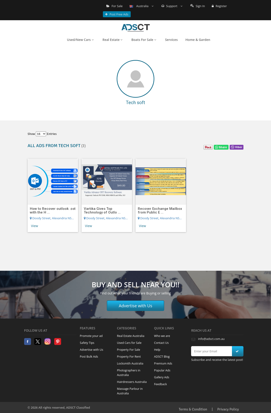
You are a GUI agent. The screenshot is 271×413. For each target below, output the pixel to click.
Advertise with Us (135, 305)
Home (135, 28)
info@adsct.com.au (211, 339)
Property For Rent (129, 357)
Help (157, 350)
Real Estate (112, 39)
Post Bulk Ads (89, 357)
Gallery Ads (161, 377)
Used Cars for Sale (129, 343)
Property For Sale (128, 350)
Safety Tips (87, 343)
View (34, 226)
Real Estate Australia (130, 336)
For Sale (114, 6)
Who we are (162, 336)
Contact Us (161, 343)
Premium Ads (163, 363)
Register (219, 6)
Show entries (42, 133)
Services (171, 39)
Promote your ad (91, 336)
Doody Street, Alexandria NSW (52, 218)
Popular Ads (162, 370)
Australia (141, 6)
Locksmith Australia (130, 363)
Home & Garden (197, 39)
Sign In (197, 6)
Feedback (160, 384)
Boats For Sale (143, 39)
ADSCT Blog (162, 357)
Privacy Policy (228, 409)
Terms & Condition (193, 409)
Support (171, 6)
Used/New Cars (80, 39)
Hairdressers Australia (132, 382)
